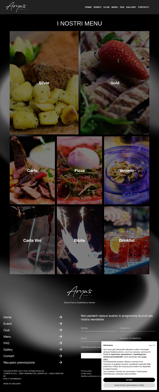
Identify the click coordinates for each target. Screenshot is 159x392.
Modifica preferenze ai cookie (92, 376)
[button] (152, 345)
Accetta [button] (129, 380)
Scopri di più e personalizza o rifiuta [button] (129, 385)
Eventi (97, 7)
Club (106, 7)
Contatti (143, 7)
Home (88, 7)
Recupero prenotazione (19, 362)
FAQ (122, 7)
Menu (114, 7)
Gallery (131, 7)
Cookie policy (86, 373)
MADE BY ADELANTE (12, 384)
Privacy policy (86, 371)
